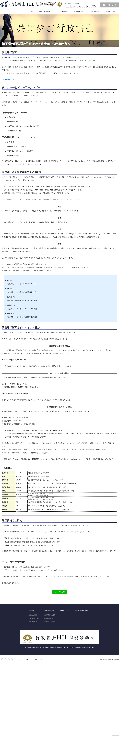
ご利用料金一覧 (94, 11)
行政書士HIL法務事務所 (112, 659)
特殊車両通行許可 (49, 618)
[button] (59, 592)
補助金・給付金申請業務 (81, 610)
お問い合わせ (111, 5)
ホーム (31, 11)
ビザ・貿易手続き (62, 11)
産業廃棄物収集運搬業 (50, 615)
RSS (11, 658)
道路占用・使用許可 (49, 622)
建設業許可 (32, 610)
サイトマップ (26, 659)
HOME (18, 659)
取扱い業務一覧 (78, 11)
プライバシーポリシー (39, 659)
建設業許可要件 (33, 615)
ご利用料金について (34, 618)
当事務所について (110, 11)
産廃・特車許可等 (49, 610)
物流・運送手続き (45, 11)
